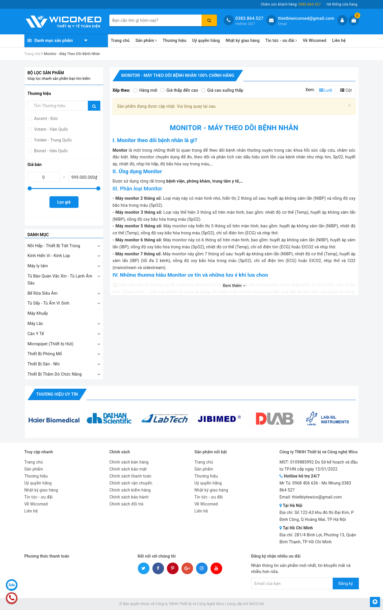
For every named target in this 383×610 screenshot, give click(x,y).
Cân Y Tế (36, 333)
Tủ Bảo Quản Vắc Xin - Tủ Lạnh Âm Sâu (60, 279)
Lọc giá (63, 202)
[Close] (349, 105)
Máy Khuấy (38, 313)
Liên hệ (339, 40)
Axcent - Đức (45, 118)
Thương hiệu (174, 40)
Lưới (325, 90)
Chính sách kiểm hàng (130, 490)
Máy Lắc (35, 323)
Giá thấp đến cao (179, 90)
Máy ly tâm (38, 266)
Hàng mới (145, 90)
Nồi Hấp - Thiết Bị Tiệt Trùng (54, 245)
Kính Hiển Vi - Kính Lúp (49, 255)
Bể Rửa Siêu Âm (43, 293)
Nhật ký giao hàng (243, 40)
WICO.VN (256, 604)
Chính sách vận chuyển (130, 483)
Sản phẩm (146, 40)
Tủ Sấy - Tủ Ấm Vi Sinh (49, 303)
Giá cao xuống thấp (222, 90)
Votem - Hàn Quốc (50, 129)
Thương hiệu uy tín (57, 394)
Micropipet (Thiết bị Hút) (51, 344)
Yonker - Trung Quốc (52, 140)
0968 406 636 (305, 483)
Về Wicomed (314, 40)
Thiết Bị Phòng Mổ (45, 353)
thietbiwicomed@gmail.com (306, 18)
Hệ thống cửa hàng (342, 4)
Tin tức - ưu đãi (281, 40)
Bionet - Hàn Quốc (50, 150)
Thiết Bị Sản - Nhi (44, 364)
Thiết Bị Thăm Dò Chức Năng (55, 374)
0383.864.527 (249, 18)
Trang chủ (120, 40)
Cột (346, 90)
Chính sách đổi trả (126, 504)
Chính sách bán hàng (129, 462)
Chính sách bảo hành (129, 497)
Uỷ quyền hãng (206, 40)
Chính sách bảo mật (128, 469)
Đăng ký (346, 583)
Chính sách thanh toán (130, 476)
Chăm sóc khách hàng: (291, 4)
